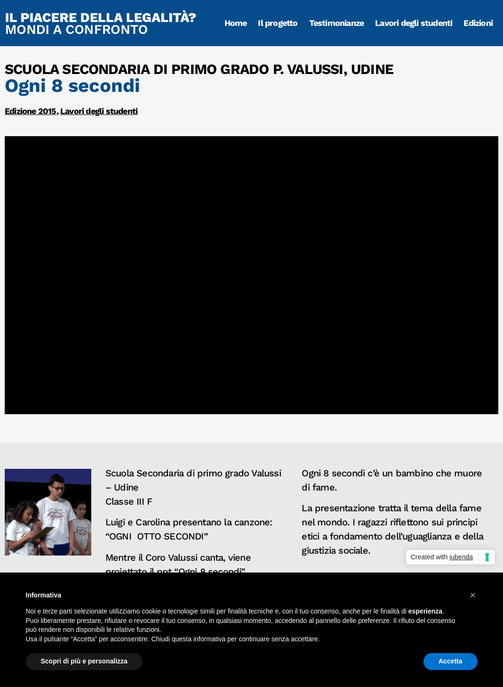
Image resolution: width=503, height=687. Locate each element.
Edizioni (478, 23)
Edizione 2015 (30, 111)
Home (235, 23)
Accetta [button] (451, 661)
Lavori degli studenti (413, 23)
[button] (472, 595)
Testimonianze (336, 23)
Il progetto (277, 23)
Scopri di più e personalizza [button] (84, 661)
